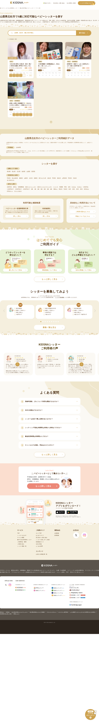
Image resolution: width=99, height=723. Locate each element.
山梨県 (28, 171)
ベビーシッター (38, 20)
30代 (77, 189)
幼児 (70, 189)
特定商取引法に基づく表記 (6, 613)
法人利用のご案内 (71, 3)
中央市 (75, 178)
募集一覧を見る (53, 327)
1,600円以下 (10, 189)
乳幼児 (65, 189)
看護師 (61, 187)
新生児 (60, 189)
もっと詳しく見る (52, 455)
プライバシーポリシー (51, 612)
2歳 (38, 189)
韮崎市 (36, 178)
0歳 (32, 189)
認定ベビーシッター (30, 187)
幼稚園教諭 (21, 187)
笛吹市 (59, 178)
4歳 (45, 189)
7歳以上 (55, 189)
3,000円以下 (26, 189)
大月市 (31, 178)
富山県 (13, 171)
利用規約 (8, 612)
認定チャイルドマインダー (44, 187)
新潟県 (9, 171)
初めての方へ (47, 3)
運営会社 (2, 612)
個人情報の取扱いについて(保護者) (37, 612)
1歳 (35, 189)
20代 (73, 189)
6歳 (51, 189)
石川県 (18, 171)
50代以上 (86, 189)
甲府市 (9, 178)
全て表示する (10, 180)
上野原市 (64, 178)
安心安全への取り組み (59, 3)
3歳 (41, 189)
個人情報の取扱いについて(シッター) (20, 612)
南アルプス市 (42, 178)
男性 (65, 187)
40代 (81, 189)
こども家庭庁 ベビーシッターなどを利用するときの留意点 (82, 612)
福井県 (23, 171)
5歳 (48, 189)
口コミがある (18, 191)
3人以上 (79, 187)
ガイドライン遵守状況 (63, 612)
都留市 (21, 178)
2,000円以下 (18, 189)
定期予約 (9, 187)
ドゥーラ (55, 187)
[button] (40, 321)
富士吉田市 (15, 178)
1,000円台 (85, 187)
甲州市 (70, 178)
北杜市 (49, 178)
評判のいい (10, 191)
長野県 (33, 171)
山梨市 (26, 178)
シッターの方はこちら (87, 3)
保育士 (15, 187)
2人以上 (74, 187)
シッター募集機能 (59, 297)
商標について (16, 613)
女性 (69, 187)
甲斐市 (54, 178)
